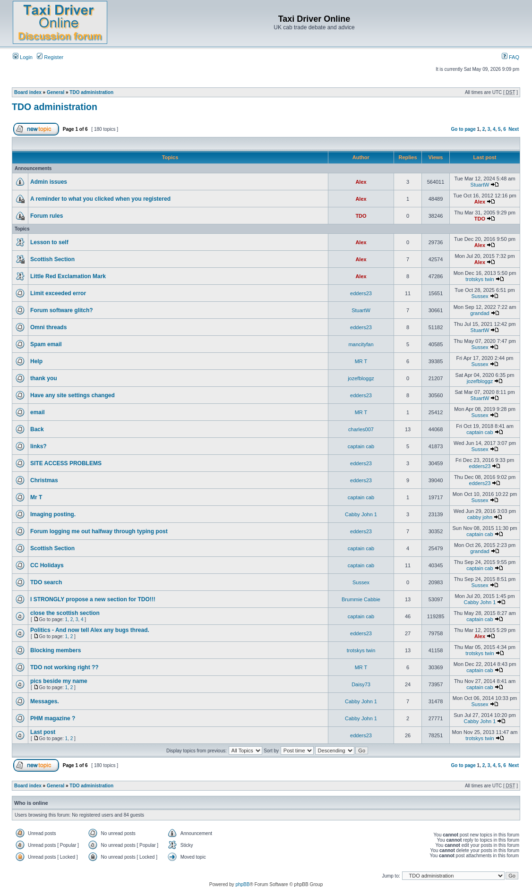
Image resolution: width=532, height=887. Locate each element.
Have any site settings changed (72, 395)
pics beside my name (58, 681)
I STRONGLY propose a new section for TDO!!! (92, 599)
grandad (479, 313)
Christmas (44, 480)
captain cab (479, 432)
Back (37, 429)
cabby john (479, 517)
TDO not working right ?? (64, 667)
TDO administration (91, 92)
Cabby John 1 (361, 514)
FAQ (510, 57)
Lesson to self (49, 242)
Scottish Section (52, 259)
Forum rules (46, 216)
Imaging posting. (53, 514)
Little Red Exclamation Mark (68, 276)
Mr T (36, 497)
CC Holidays (47, 565)
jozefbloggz (361, 378)
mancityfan (360, 344)
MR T (361, 361)
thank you (43, 378)
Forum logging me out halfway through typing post (99, 531)
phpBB (242, 884)
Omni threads (48, 327)
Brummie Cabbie (361, 599)
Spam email (46, 344)
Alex (360, 182)
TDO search (46, 582)
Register (50, 57)
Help (36, 361)
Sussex (479, 296)
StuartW (480, 185)
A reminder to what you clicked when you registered (100, 199)
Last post (42, 732)
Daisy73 (361, 684)
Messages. (44, 701)
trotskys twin (479, 279)
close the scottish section (65, 613)
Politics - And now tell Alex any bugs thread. (89, 630)
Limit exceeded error (58, 293)
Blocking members (55, 650)
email (37, 412)
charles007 (361, 429)
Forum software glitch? (61, 310)
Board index (28, 92)
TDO (360, 216)
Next (513, 129)
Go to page (463, 129)
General (55, 92)
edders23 (361, 293)
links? (38, 446)
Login (23, 57)
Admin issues (48, 182)
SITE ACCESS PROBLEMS (66, 463)
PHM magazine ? (52, 718)
